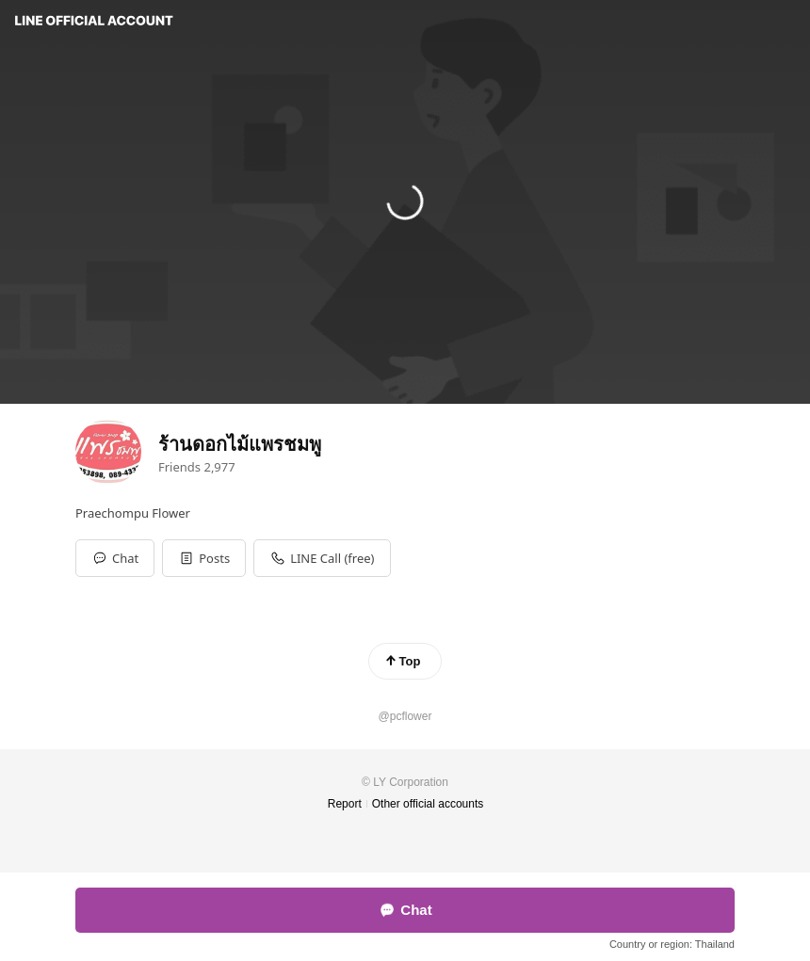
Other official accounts (428, 803)
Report (345, 803)
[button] (204, 558)
